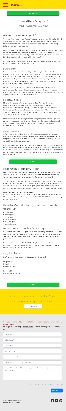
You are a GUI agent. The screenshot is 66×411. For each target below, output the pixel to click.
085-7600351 (33, 306)
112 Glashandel (15, 5)
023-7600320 (33, 13)
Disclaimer (21, 400)
